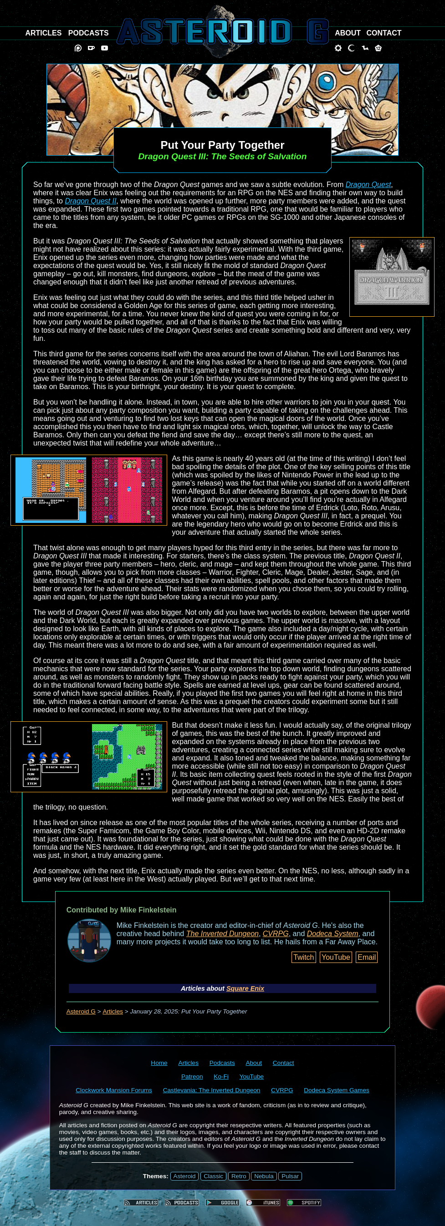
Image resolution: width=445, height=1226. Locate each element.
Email (367, 957)
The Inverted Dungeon (222, 933)
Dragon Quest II (90, 201)
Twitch (303, 957)
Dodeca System (332, 933)
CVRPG (276, 933)
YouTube (336, 957)
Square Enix (245, 988)
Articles (112, 1011)
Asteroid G (81, 1011)
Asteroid (185, 1176)
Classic (213, 1176)
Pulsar (290, 1176)
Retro (238, 1176)
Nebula (263, 1176)
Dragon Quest (368, 184)
